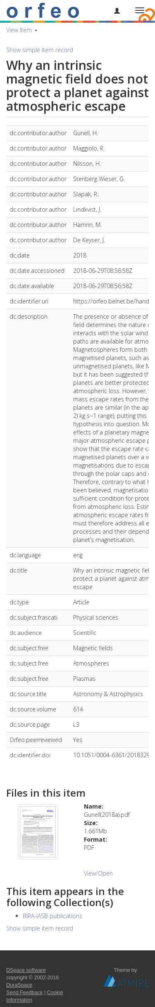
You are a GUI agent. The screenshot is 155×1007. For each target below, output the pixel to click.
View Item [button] (22, 30)
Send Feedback (24, 992)
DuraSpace (19, 985)
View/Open (98, 873)
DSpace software (26, 970)
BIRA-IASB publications (52, 916)
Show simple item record (39, 50)
